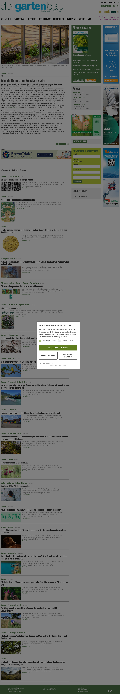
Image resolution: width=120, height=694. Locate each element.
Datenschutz (62, 365)
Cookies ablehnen (48, 355)
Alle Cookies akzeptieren (58, 348)
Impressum (53, 365)
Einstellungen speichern (68, 355)
